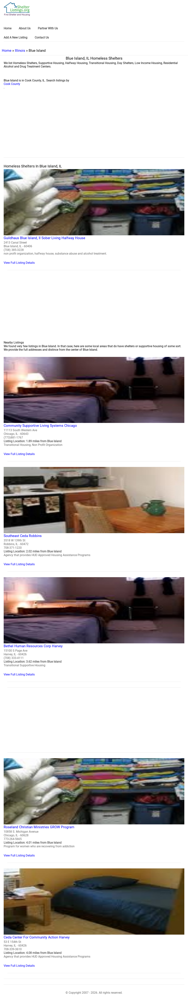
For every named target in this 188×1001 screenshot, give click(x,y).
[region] (94, 127)
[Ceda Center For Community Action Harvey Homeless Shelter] (94, 917)
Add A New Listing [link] (15, 37)
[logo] (17, 9)
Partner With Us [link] (48, 28)
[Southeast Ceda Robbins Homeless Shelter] (94, 516)
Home (6, 50)
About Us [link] (24, 28)
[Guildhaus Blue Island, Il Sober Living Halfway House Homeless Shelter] (94, 216)
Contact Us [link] (42, 37)
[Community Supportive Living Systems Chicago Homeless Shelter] (94, 406)
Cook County (12, 84)
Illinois (20, 50)
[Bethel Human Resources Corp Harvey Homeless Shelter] (94, 626)
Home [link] (7, 28)
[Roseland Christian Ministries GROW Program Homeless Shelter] (94, 807)
